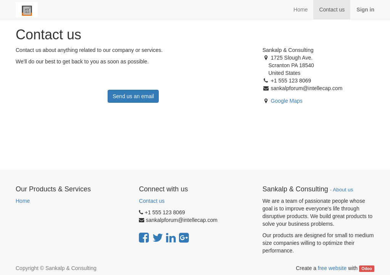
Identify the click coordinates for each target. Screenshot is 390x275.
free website (332, 268)
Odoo (366, 268)
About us (343, 189)
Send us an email (133, 96)
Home (23, 201)
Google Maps (287, 101)
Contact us (151, 201)
